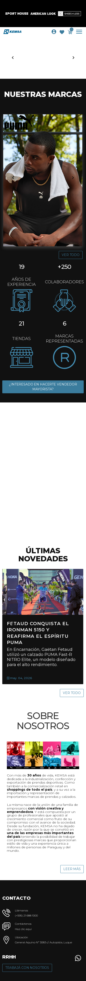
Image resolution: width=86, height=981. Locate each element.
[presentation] (12, 57)
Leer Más (72, 869)
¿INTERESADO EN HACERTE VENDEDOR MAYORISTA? (43, 386)
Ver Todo (71, 255)
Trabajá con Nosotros (27, 968)
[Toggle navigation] (81, 31)
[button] (78, 958)
